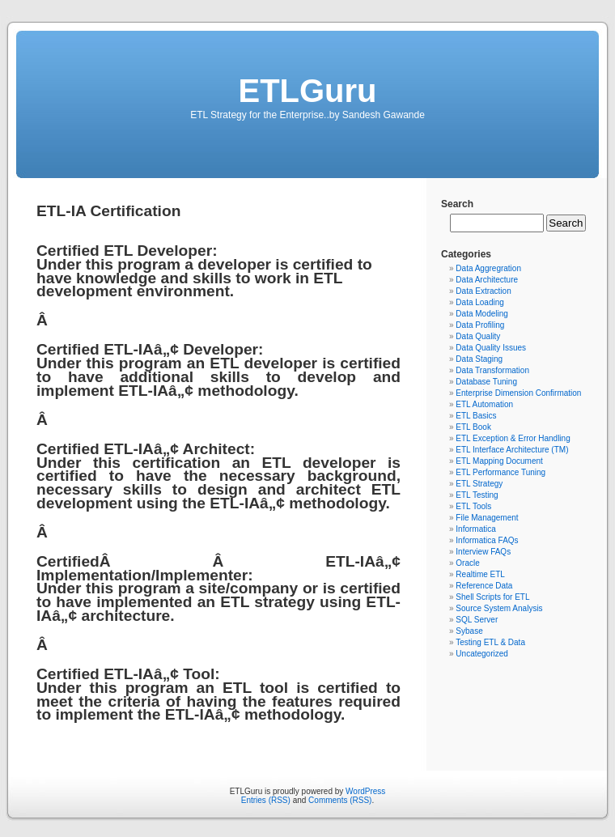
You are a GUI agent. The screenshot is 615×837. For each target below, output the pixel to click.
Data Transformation (492, 370)
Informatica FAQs (487, 540)
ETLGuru (307, 90)
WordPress (365, 791)
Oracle (467, 563)
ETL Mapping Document (499, 461)
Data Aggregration (488, 268)
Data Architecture (487, 279)
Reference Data (484, 585)
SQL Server (477, 619)
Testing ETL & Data (490, 642)
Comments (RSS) (339, 800)
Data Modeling (481, 313)
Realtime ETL (480, 574)
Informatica (475, 529)
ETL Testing (477, 495)
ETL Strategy (479, 483)
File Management (487, 517)
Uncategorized (481, 653)
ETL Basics (476, 415)
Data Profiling (480, 325)
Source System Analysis (499, 608)
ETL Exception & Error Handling (513, 438)
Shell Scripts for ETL (492, 597)
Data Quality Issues (491, 347)
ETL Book (473, 427)
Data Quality (478, 336)
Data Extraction (483, 291)
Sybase (469, 631)
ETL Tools (473, 506)
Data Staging (479, 359)
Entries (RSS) (266, 800)
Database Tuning (486, 381)
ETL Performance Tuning (500, 472)
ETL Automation (484, 404)
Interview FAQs (483, 551)
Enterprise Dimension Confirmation (518, 393)
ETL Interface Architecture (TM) (512, 449)
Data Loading (480, 302)
